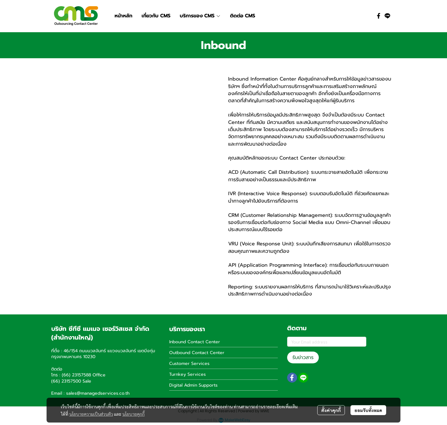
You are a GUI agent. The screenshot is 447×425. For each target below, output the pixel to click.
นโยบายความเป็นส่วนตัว (91, 414)
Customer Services (189, 363)
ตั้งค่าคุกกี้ (331, 410)
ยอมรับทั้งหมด (368, 410)
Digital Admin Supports (193, 385)
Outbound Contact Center (196, 352)
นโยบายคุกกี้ (133, 414)
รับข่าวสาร (303, 357)
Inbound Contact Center (194, 342)
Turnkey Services (187, 374)
